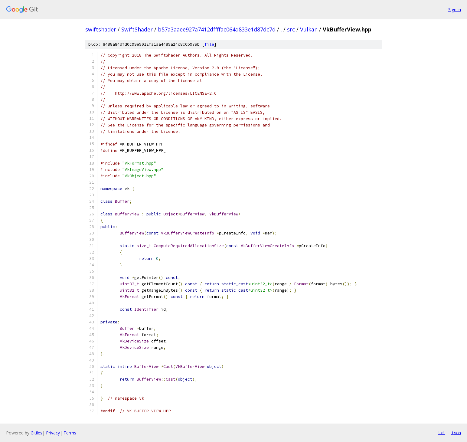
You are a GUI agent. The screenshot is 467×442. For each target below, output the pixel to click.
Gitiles (36, 433)
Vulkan (309, 29)
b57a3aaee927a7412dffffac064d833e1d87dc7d (217, 29)
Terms (70, 433)
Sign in (454, 9)
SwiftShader (137, 29)
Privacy (53, 433)
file (209, 44)
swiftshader (100, 29)
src (291, 29)
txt (441, 432)
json (456, 432)
